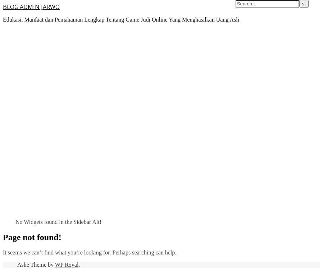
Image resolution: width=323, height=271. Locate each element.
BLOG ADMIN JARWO (31, 7)
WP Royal (67, 265)
